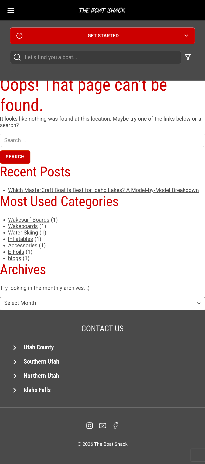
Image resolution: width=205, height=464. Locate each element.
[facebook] (115, 426)
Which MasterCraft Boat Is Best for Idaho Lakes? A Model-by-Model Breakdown (103, 190)
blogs (14, 258)
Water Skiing (23, 232)
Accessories (22, 245)
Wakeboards (23, 226)
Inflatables (20, 239)
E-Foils (16, 252)
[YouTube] (102, 426)
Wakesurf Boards (28, 220)
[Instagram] (89, 426)
